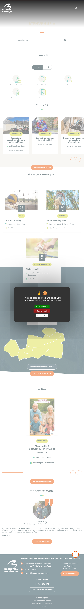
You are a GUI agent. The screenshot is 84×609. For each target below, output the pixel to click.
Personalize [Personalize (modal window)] (42, 315)
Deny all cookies (42, 311)
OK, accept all (42, 307)
